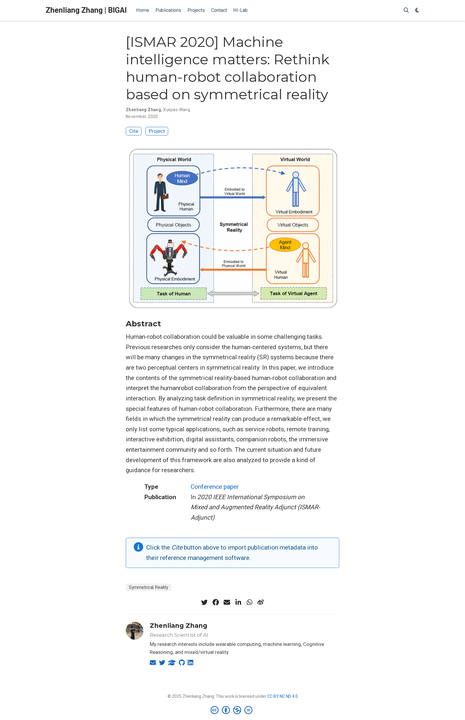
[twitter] (204, 602)
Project (157, 131)
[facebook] (215, 602)
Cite (133, 131)
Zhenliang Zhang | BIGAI (86, 10)
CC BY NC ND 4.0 (282, 696)
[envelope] (226, 602)
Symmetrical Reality (148, 587)
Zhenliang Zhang (178, 625)
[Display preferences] (417, 10)
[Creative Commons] (233, 710)
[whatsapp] (249, 602)
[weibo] (260, 602)
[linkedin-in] (238, 602)
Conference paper (215, 486)
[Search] (406, 10)
